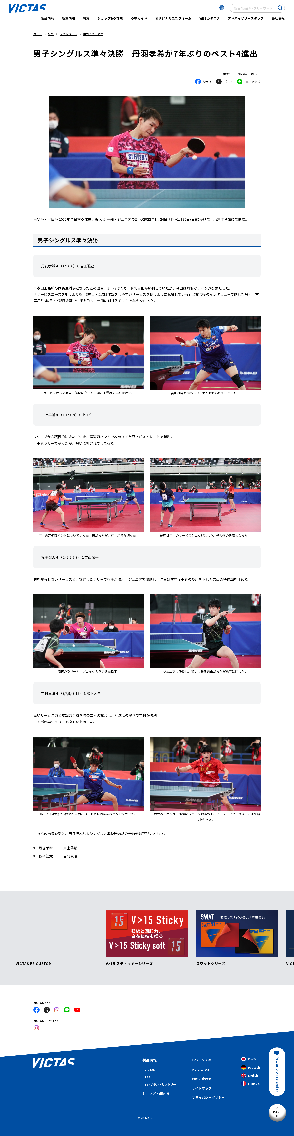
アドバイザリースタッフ (246, 18)
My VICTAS (200, 1069)
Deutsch (250, 1067)
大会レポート (68, 34)
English (249, 1075)
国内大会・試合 (93, 34)
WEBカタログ (209, 18)
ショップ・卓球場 (155, 1093)
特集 (86, 18)
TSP (147, 1077)
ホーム (37, 34)
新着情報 (68, 18)
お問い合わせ (202, 1078)
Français (250, 1083)
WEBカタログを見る (277, 1074)
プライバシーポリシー (208, 1097)
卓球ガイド (139, 18)
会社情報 (278, 18)
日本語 (248, 1059)
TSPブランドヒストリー (160, 1084)
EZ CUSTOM (201, 1060)
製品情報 (47, 18)
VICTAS (150, 1070)
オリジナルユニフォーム (173, 18)
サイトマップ (202, 1088)
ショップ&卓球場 (110, 18)
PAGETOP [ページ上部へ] (277, 1114)
